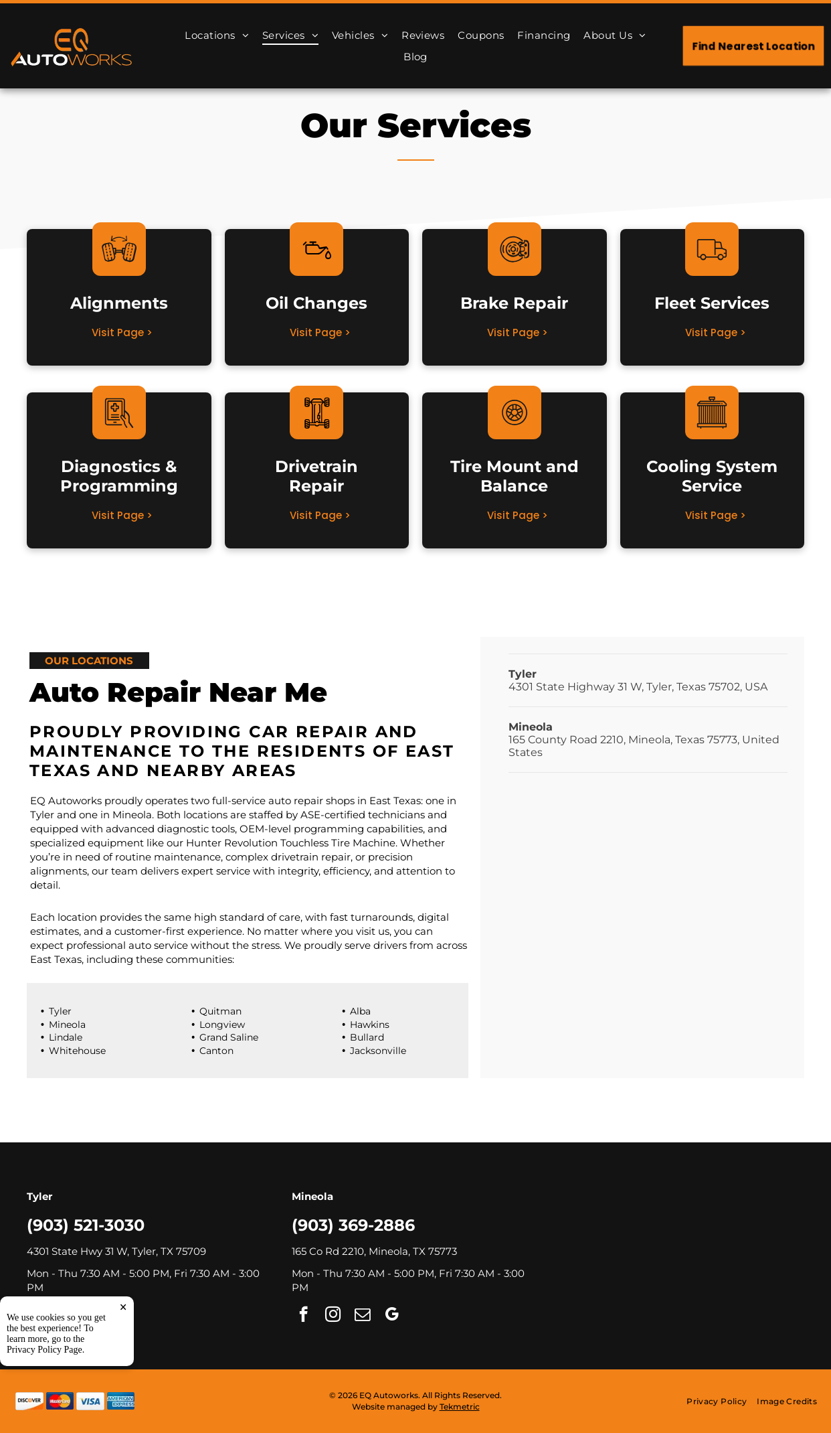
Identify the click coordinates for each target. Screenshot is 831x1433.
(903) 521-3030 (86, 1225)
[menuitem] (217, 35)
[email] (97, 1315)
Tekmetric (460, 1407)
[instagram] (68, 1315)
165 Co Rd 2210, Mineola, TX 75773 (374, 1251)
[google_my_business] (126, 1315)
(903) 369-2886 (353, 1225)
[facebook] (38, 1315)
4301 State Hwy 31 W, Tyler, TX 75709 (116, 1251)
